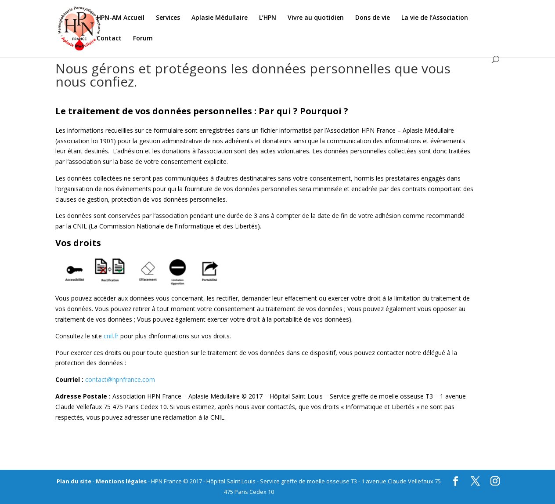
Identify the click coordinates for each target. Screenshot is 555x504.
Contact (109, 38)
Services (168, 18)
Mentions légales (121, 481)
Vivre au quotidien (316, 18)
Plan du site (74, 481)
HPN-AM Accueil (120, 18)
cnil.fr (111, 336)
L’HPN (267, 18)
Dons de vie (372, 18)
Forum (143, 38)
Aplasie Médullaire (219, 18)
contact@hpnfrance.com (120, 379)
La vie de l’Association (434, 18)
